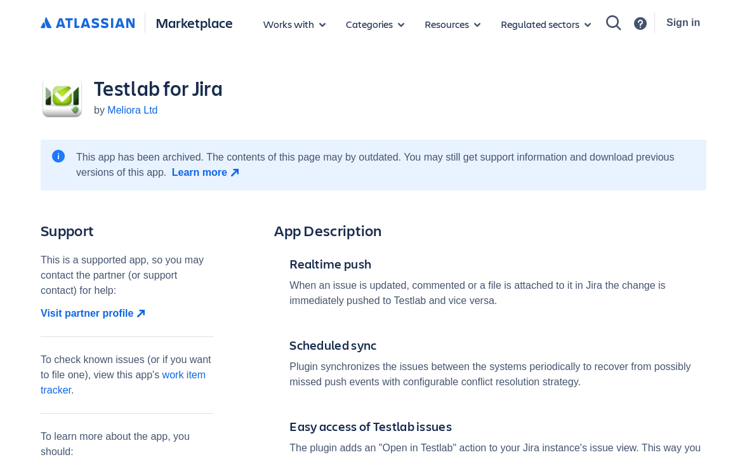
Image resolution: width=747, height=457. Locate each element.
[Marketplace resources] (452, 24)
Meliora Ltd (132, 110)
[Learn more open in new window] (207, 172)
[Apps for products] (294, 24)
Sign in (683, 22)
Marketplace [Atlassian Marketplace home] (194, 22)
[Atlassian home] (88, 23)
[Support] (640, 23)
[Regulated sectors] (546, 24)
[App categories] (375, 24)
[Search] (613, 23)
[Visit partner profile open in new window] (127, 313)
